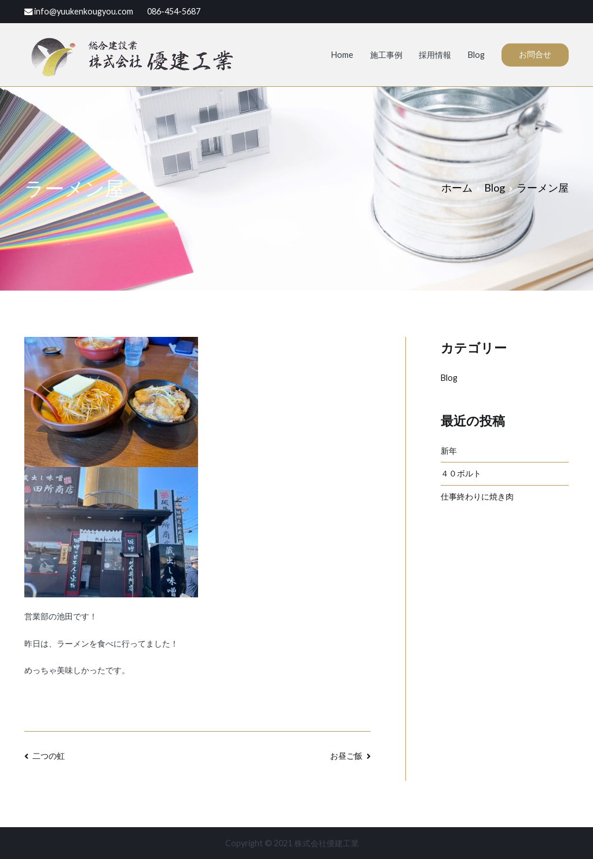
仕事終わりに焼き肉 (477, 496)
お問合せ (535, 54)
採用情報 (435, 55)
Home (342, 55)
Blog (476, 55)
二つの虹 (48, 756)
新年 (449, 451)
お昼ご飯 (346, 756)
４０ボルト (461, 473)
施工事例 (386, 55)
